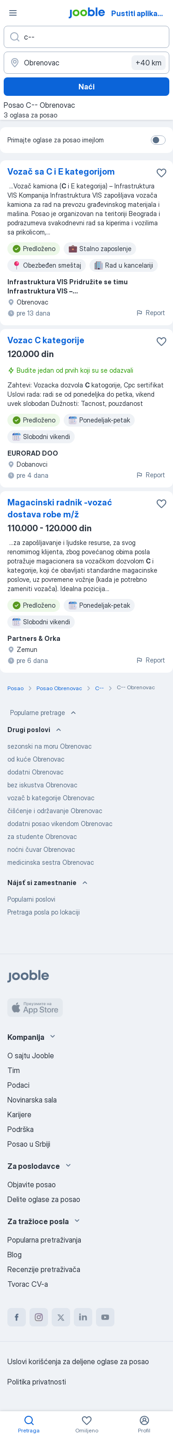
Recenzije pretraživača (43, 1269)
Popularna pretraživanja (44, 1239)
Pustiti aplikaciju (140, 13)
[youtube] (105, 1317)
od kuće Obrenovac (36, 759)
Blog (14, 1254)
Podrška (20, 1129)
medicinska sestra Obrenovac (50, 862)
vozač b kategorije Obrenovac (51, 798)
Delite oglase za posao (43, 1199)
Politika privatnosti (36, 1381)
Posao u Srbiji (28, 1144)
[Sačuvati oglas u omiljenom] (161, 172)
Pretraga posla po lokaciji (43, 912)
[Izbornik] (13, 13)
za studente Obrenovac (42, 836)
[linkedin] (83, 1317)
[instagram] (39, 1317)
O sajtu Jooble (30, 1055)
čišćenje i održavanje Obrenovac (54, 811)
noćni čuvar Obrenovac (41, 849)
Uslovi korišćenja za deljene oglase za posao (78, 1361)
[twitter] (61, 1317)
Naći (86, 86)
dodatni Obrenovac (35, 772)
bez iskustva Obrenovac (42, 785)
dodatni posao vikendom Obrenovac (60, 823)
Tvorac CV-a (27, 1284)
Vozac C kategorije (45, 340)
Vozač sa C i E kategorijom (61, 171)
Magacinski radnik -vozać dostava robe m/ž (59, 508)
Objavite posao (31, 1184)
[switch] (158, 140)
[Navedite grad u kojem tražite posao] (86, 63)
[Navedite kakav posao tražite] (86, 37)
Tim (13, 1070)
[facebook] (16, 1317)
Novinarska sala (32, 1099)
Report (150, 313)
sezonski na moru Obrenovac (49, 746)
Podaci (18, 1085)
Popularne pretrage (44, 712)
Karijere (19, 1114)
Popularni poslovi (31, 899)
